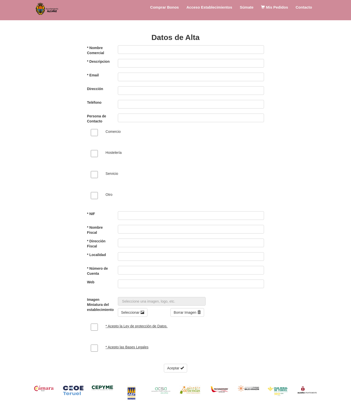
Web (90, 282)
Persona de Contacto (96, 118)
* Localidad (96, 255)
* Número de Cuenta (97, 271)
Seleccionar (132, 312)
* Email (93, 75)
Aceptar (175, 368)
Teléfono (94, 102)
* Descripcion (98, 61)
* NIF (91, 214)
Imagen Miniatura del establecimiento (100, 305)
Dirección (95, 89)
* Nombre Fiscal (95, 230)
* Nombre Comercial (95, 50)
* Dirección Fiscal (96, 243)
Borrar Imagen (187, 312)
